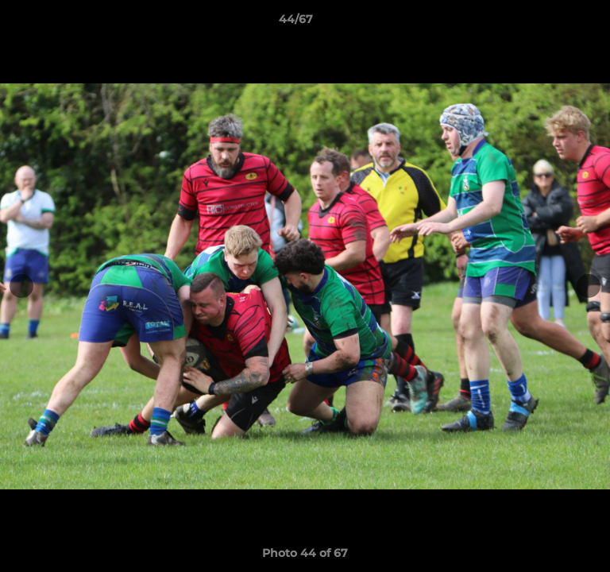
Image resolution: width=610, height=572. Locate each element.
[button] (552, 23)
